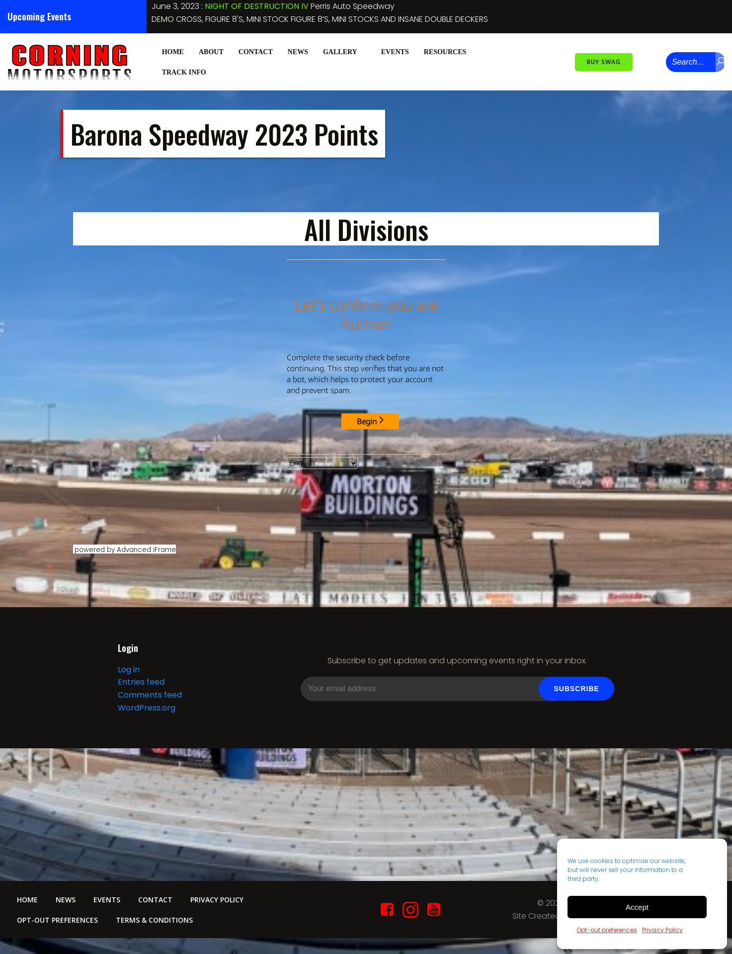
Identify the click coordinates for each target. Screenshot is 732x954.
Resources (449, 51)
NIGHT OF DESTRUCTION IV (257, 6)
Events (394, 51)
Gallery (344, 51)
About (210, 51)
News (297, 51)
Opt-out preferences (606, 930)
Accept (637, 907)
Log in (128, 674)
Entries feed (140, 687)
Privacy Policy (662, 930)
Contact (255, 51)
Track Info (188, 71)
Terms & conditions (156, 926)
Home (172, 51)
